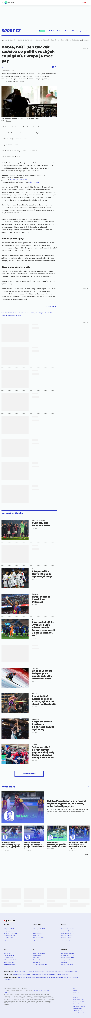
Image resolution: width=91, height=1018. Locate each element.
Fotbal (51, 31)
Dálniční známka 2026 (67, 953)
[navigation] (2, 2)
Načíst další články (29, 773)
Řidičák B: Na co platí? (67, 957)
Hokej (59, 31)
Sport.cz (3, 67)
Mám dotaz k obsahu (79, 1006)
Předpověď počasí (27, 971)
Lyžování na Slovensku (67, 935)
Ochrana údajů (77, 1004)
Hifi (54, 974)
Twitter (75, 995)
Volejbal (34, 744)
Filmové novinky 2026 (39, 953)
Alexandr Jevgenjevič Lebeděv (11, 315)
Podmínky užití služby (79, 1001)
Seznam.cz (85, 2)
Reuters (8, 121)
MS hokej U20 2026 (9, 964)
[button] (15, 530)
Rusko (27, 313)
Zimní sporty (76, 31)
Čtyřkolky (58, 974)
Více (87, 31)
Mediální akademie (78, 1008)
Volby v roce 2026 (9, 928)
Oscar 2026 (36, 957)
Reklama (75, 997)
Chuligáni (34, 313)
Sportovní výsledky (38, 520)
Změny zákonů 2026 (9, 935)
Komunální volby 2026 (10, 933)
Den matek (36, 935)
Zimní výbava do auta (67, 964)
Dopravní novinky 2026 (67, 955)
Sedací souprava (17, 974)
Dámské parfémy (43, 977)
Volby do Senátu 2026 (10, 931)
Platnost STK (64, 962)
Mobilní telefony (22, 977)
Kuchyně (33, 974)
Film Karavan (36, 962)
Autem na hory (65, 940)
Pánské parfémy (8, 979)
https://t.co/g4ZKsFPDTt (18, 180)
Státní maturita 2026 (38, 937)
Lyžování (35, 668)
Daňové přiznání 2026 (39, 928)
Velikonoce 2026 (37, 933)
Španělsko (35, 594)
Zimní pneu (52, 977)
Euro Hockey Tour (9, 962)
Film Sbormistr (37, 960)
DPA (37, 990)
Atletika (34, 693)
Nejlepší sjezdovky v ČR (67, 933)
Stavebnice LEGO (33, 977)
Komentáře (8, 786)
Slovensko (48, 313)
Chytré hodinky (74, 977)
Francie (34, 568)
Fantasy (42, 31)
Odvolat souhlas (77, 1010)
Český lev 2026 (37, 955)
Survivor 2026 (50, 971)
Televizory (66, 977)
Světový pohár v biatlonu (11, 960)
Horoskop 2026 (8, 937)
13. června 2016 (33, 182)
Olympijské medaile (9, 940)
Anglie (41, 313)
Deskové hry (59, 977)
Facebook (76, 990)
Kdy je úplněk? (37, 940)
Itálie (33, 619)
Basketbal (35, 719)
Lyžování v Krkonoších (67, 928)
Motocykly (50, 974)
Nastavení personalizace (80, 1013)
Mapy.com (18, 971)
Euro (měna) (19, 313)
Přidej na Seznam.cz (78, 999)
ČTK (34, 990)
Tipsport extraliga (9, 955)
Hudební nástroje (41, 974)
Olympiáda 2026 (8, 957)
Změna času (36, 931)
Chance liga (7, 953)
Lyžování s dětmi (66, 937)
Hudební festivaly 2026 (39, 971)
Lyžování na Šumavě (67, 931)
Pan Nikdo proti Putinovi (40, 964)
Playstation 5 (26, 974)
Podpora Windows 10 (71, 971)
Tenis (67, 31)
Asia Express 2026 (60, 971)
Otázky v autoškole (66, 960)
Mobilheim (65, 974)
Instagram (76, 992)
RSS (74, 988)
